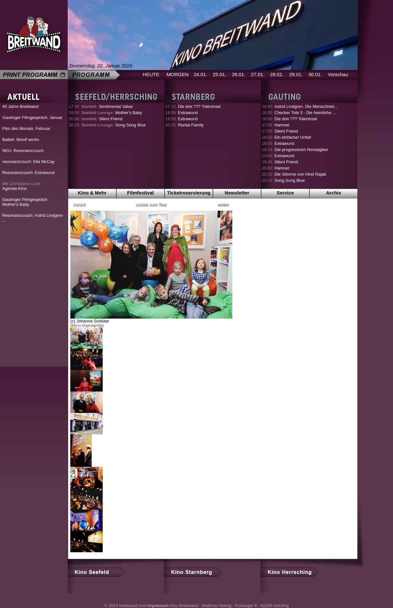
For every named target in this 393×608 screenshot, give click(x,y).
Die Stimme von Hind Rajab (300, 174)
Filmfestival (140, 192)
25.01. (219, 74)
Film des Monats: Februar (26, 128)
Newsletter (237, 192)
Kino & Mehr (92, 192)
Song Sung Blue (113, 125)
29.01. (296, 74)
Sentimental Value (107, 106)
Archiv (333, 192)
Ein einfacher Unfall (292, 137)
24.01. (200, 74)
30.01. (315, 74)
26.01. (239, 74)
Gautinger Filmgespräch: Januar (32, 117)
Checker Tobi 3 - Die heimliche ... (305, 112)
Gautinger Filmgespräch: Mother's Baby (25, 202)
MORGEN (178, 74)
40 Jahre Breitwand (20, 106)
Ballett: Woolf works (20, 139)
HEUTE (151, 74)
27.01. (258, 74)
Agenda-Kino (21, 186)
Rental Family (190, 125)
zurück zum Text (151, 205)
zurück (80, 205)
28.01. (277, 74)
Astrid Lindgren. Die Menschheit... (306, 106)
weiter (223, 205)
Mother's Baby (111, 112)
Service (285, 192)
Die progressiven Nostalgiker (301, 149)
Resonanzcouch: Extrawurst (28, 172)
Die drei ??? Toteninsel (199, 106)
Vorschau (338, 74)
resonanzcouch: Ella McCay (28, 161)
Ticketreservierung (189, 192)
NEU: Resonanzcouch (23, 150)
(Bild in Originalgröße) (87, 325)
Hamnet (281, 125)
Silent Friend (101, 118)
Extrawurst (188, 112)
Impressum (158, 605)
